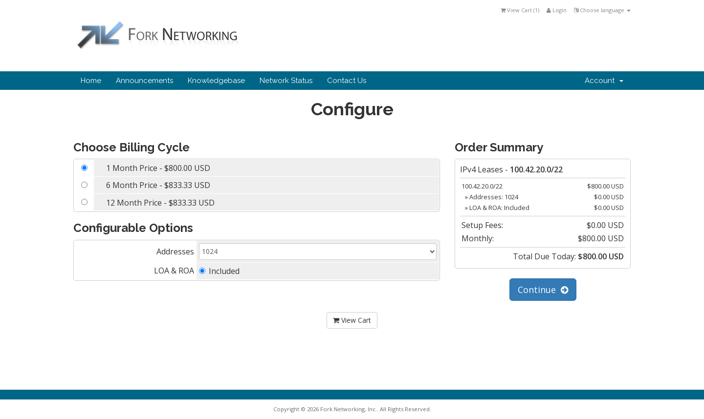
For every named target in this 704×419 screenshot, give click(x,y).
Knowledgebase (216, 80)
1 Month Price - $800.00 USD (158, 168)
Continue (543, 289)
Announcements (144, 80)
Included (219, 271)
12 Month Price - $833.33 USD (160, 202)
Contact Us (346, 80)
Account (604, 80)
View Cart (352, 320)
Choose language (602, 10)
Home (91, 80)
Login (557, 10)
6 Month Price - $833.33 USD (158, 185)
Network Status (286, 80)
